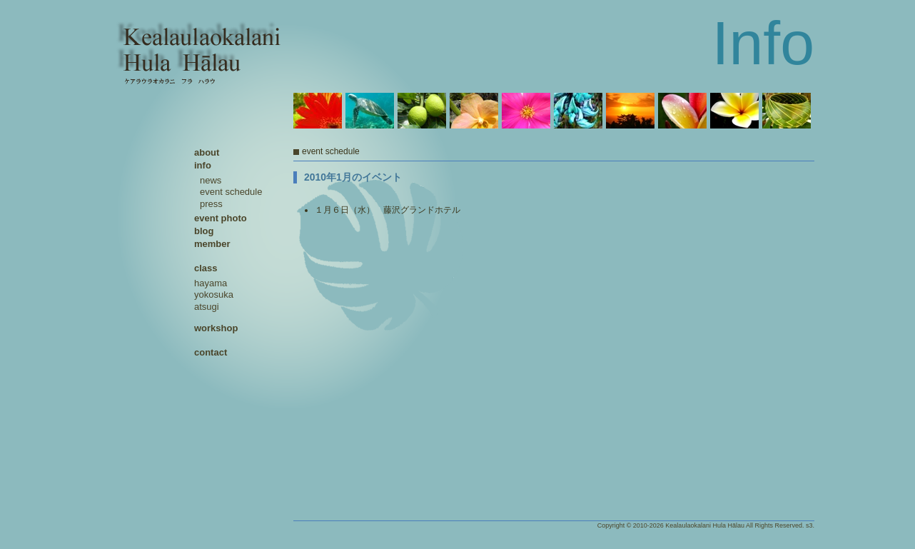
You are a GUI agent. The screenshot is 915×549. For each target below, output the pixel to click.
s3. (810, 525)
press (211, 203)
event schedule (231, 191)
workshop (216, 328)
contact (210, 352)
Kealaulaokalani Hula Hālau (704, 525)
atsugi (206, 306)
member (212, 243)
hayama (210, 283)
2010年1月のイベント (353, 177)
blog (203, 231)
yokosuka (213, 294)
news (210, 180)
